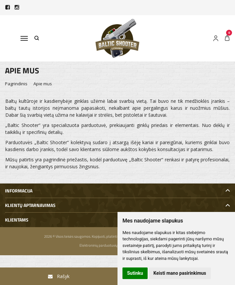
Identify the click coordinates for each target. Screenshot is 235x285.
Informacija (18, 190)
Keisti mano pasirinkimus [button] (180, 273)
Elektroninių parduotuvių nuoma (104, 245)
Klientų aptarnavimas (30, 205)
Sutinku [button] (135, 273)
